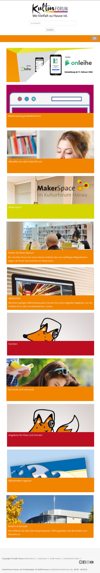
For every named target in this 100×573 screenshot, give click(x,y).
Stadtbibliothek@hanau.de (61, 569)
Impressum (42, 558)
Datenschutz (29, 558)
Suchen (50, 29)
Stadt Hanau (55, 558)
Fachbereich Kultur (72, 558)
